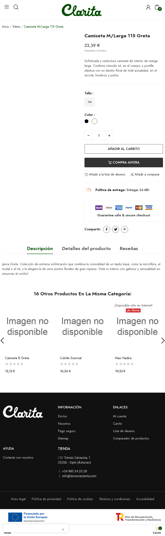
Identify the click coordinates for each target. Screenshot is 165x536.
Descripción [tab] (40, 248)
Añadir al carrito (124, 149)
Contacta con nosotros (18, 457)
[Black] (87, 122)
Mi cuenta (119, 416)
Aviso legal (18, 499)
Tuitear (115, 229)
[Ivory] (95, 122)
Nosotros (64, 423)
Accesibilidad (145, 499)
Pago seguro (67, 431)
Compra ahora (123, 162)
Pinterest (124, 229)
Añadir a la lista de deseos (104, 174)
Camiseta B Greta (17, 358)
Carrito (117, 423)
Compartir (106, 229)
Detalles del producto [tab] (86, 248)
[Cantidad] (98, 135)
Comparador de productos (131, 438)
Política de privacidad (46, 499)
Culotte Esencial (71, 358)
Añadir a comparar (145, 174)
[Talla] (89, 102)
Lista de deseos (124, 431)
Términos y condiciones (114, 499)
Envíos (62, 416)
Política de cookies (80, 499)
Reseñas (129, 248)
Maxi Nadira (123, 358)
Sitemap (63, 438)
